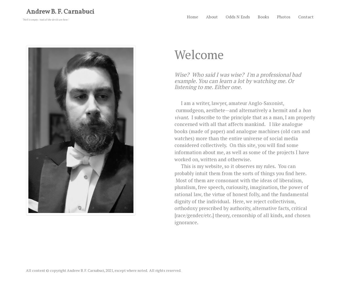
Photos (283, 17)
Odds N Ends (238, 17)
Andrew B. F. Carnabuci (60, 12)
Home (192, 17)
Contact (306, 17)
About (212, 17)
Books (263, 17)
